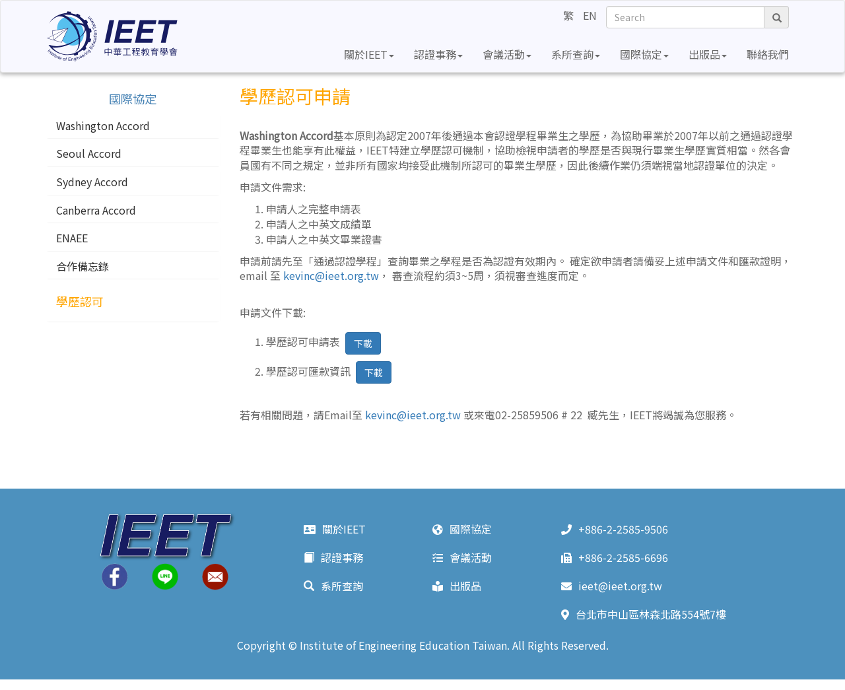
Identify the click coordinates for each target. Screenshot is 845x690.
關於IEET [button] (369, 54)
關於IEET (335, 529)
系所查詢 (333, 586)
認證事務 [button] (438, 54)
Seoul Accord (88, 154)
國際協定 (462, 529)
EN (590, 15)
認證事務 (333, 557)
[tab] (133, 126)
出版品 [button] (708, 54)
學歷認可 (80, 301)
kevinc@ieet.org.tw (331, 275)
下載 (363, 343)
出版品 (456, 586)
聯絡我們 (768, 54)
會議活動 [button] (507, 54)
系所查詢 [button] (575, 54)
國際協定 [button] (644, 54)
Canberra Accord (96, 211)
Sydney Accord (92, 182)
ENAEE (72, 238)
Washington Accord (103, 126)
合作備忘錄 (82, 267)
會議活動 (462, 557)
